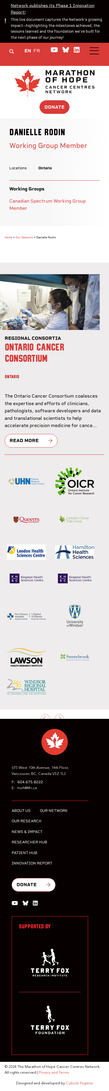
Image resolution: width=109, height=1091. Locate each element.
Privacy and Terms (54, 1073)
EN (27, 50)
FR (36, 50)
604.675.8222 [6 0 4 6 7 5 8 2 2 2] (30, 782)
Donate (54, 107)
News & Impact (27, 832)
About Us (21, 810)
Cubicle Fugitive (79, 1083)
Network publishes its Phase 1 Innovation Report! (52, 9)
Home (8, 237)
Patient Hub (24, 853)
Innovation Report (32, 863)
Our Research (27, 821)
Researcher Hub (29, 842)
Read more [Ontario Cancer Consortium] (24, 440)
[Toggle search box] (11, 51)
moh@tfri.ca (27, 788)
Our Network (24, 237)
